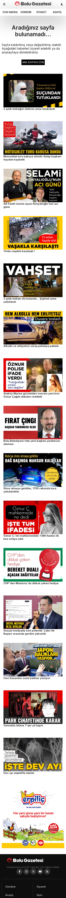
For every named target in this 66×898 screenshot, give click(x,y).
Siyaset (41, 12)
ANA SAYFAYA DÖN (33, 62)
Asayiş (57, 12)
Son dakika (10, 12)
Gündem (25, 12)
